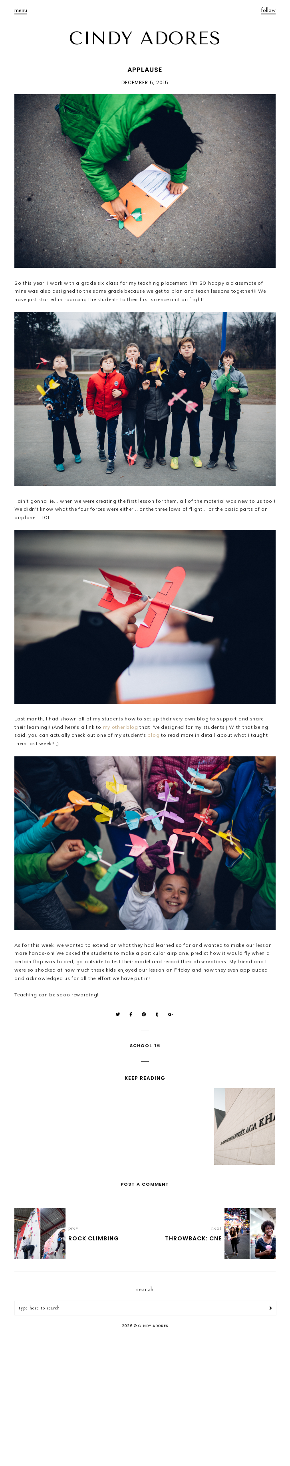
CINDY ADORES (145, 38)
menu (20, 10)
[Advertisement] (145, 1398)
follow (268, 10)
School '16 (145, 1045)
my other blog (120, 727)
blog (153, 735)
